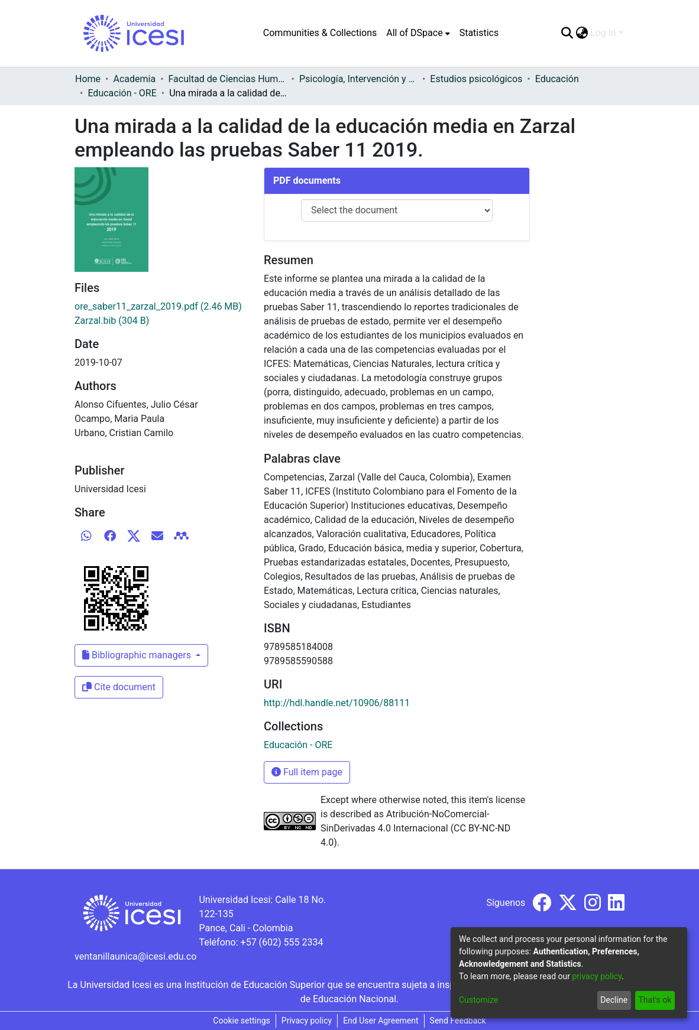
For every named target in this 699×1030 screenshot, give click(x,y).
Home (88, 79)
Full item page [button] (306, 772)
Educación (557, 79)
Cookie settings (241, 1020)
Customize (478, 1000)
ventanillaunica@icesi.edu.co (135, 956)
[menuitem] (417, 33)
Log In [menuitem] (603, 32)
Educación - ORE (122, 93)
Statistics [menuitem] (479, 32)
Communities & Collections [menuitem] (320, 32)
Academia (134, 79)
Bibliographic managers (137, 655)
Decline (613, 1000)
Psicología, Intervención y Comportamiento (358, 79)
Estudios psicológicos (476, 79)
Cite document (119, 687)
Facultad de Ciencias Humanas (228, 79)
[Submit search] (566, 33)
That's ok (654, 1000)
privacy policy (597, 976)
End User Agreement (380, 1020)
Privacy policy (306, 1020)
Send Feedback (458, 1020)
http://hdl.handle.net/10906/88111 (337, 703)
